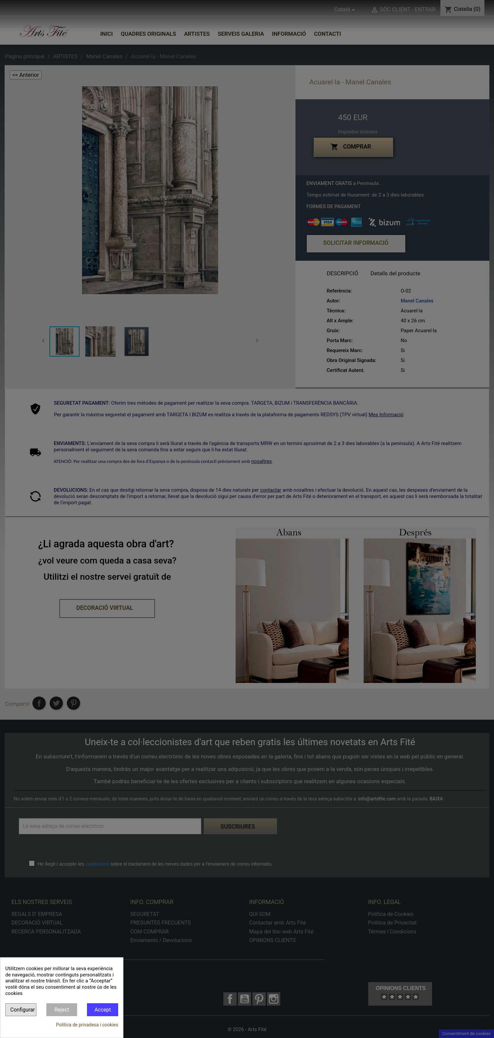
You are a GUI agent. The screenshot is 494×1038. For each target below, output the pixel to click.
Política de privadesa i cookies (87, 1024)
